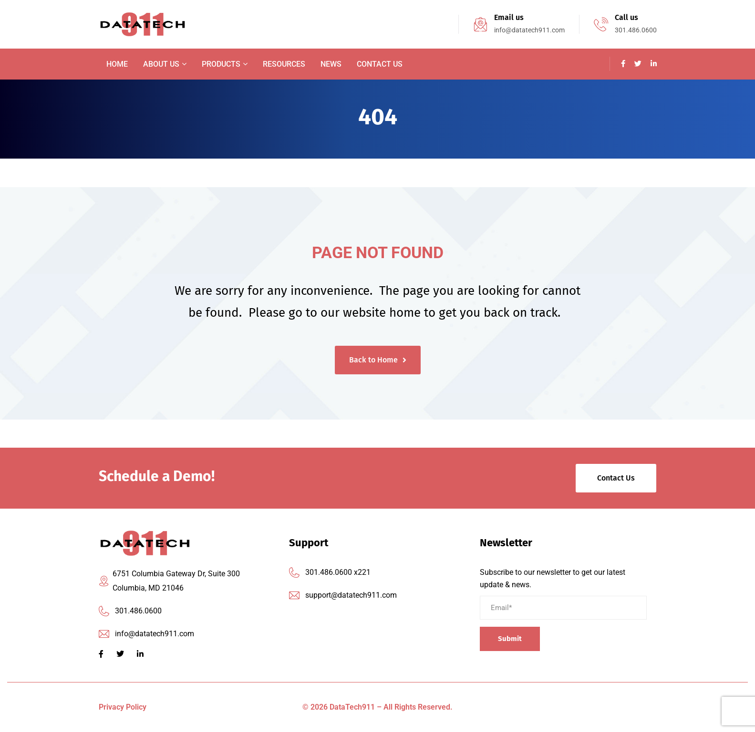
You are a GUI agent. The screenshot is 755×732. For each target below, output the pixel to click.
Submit (510, 638)
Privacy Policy (122, 707)
